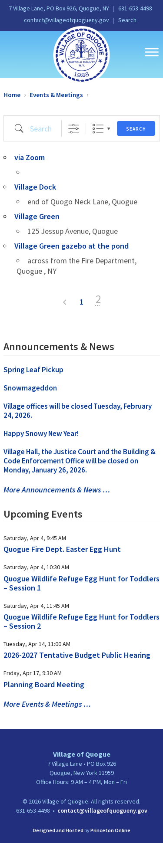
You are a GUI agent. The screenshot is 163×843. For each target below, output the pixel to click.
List (98, 128)
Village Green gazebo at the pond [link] (71, 246)
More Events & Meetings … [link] (47, 704)
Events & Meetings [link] (56, 95)
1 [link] (81, 302)
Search (136, 129)
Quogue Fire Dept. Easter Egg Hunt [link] (62, 549)
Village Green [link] (37, 216)
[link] (81, 54)
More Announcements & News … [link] (56, 490)
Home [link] (11, 95)
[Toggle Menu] (152, 52)
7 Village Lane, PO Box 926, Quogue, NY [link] (59, 8)
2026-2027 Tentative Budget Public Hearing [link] (76, 655)
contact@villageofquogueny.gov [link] (66, 20)
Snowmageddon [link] (30, 388)
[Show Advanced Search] (73, 128)
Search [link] (127, 20)
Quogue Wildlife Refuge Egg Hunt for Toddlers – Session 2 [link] (81, 621)
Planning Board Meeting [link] (43, 684)
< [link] (65, 302)
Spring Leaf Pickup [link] (33, 369)
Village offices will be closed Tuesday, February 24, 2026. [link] (77, 410)
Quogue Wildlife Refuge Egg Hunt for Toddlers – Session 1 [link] (81, 583)
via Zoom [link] (29, 157)
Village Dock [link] (35, 187)
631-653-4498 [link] (135, 8)
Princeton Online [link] (110, 830)
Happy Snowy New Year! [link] (41, 433)
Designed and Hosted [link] (58, 830)
